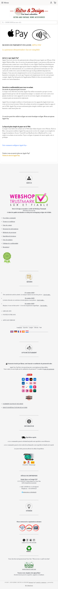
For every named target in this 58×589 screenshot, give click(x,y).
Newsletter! (6, 247)
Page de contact (7, 225)
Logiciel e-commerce (41, 582)
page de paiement (49, 369)
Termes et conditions (9, 221)
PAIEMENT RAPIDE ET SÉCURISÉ (13, 404)
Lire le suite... (47, 294)
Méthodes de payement (9, 232)
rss (34, 582)
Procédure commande (9, 218)
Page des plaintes (8, 240)
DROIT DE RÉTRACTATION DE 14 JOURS (15, 407)
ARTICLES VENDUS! (9, 320)
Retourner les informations (10, 229)
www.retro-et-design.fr (29, 492)
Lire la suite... (44, 305)
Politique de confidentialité (10, 243)
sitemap (31, 582)
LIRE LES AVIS (7, 311)
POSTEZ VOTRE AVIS (9, 314)
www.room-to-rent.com (29, 569)
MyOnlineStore (29, 585)
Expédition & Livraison (9, 236)
